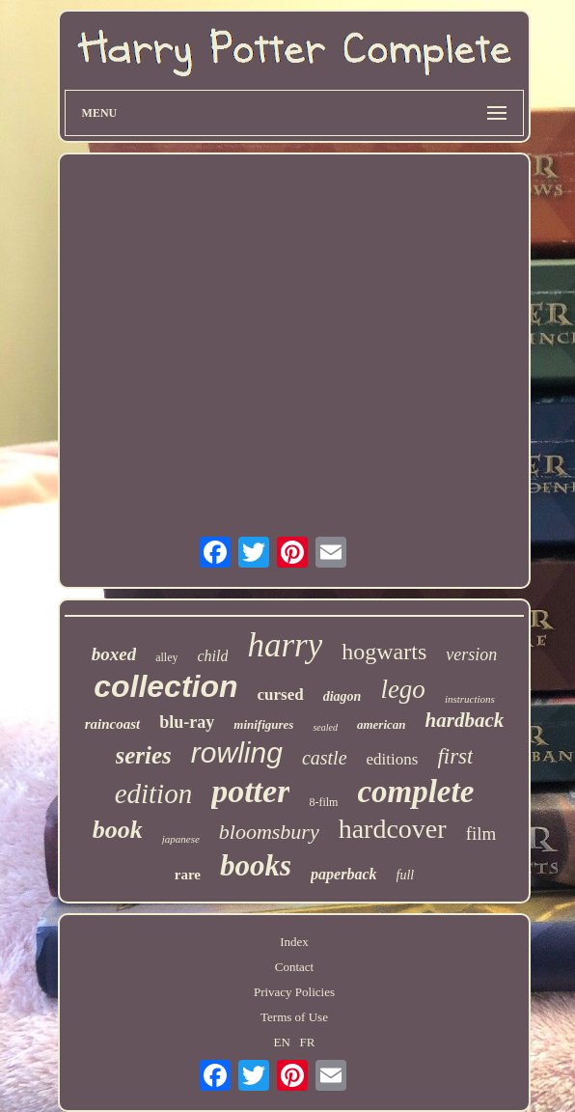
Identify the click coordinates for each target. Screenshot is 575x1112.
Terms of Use (294, 1017)
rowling (237, 752)
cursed (281, 694)
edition (154, 793)
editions (393, 759)
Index (294, 941)
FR (307, 1042)
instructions (470, 699)
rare (188, 874)
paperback (343, 874)
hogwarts (384, 651)
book (118, 830)
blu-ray (186, 722)
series (144, 755)
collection (165, 686)
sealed (325, 727)
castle (324, 757)
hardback (465, 720)
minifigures (263, 724)
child (212, 656)
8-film (323, 802)
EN (281, 1042)
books (255, 865)
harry (284, 645)
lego (402, 689)
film (481, 833)
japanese (181, 839)
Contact (294, 966)
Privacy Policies (294, 992)
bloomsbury (269, 832)
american (381, 724)
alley (166, 657)
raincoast (113, 724)
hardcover (393, 829)
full (406, 875)
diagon (342, 696)
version (471, 654)
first (455, 756)
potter (250, 791)
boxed (114, 654)
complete (415, 791)
